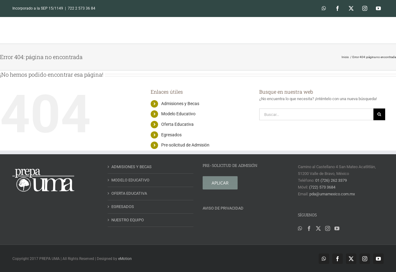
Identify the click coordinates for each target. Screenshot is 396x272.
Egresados (171, 134)
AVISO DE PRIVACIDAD (223, 208)
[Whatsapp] (300, 228)
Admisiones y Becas (180, 103)
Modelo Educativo (178, 113)
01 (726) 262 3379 (331, 180)
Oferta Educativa (177, 124)
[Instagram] (327, 228)
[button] (375, 30)
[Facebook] (309, 228)
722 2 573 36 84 (81, 8)
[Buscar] (379, 114)
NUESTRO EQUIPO (127, 220)
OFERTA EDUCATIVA (129, 193)
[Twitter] (318, 228)
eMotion (125, 259)
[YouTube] (336, 228)
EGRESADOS (122, 206)
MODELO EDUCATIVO (130, 180)
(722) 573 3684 (322, 187)
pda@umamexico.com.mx (332, 194)
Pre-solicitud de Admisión (185, 144)
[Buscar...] (316, 114)
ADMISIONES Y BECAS (131, 166)
